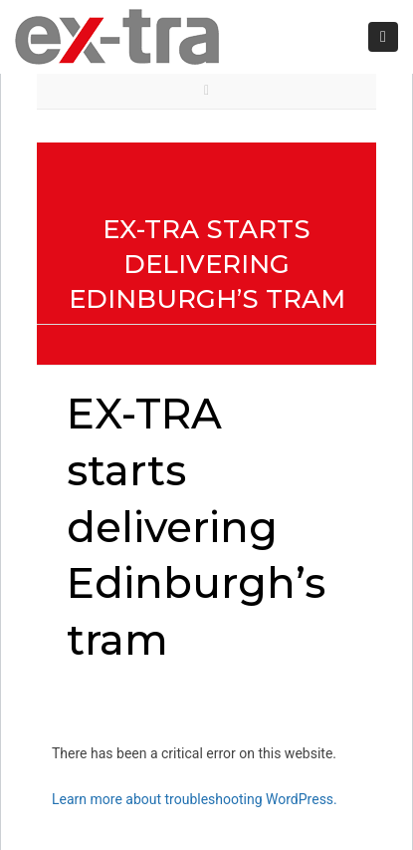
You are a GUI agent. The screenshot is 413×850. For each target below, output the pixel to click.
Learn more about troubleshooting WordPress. (194, 799)
